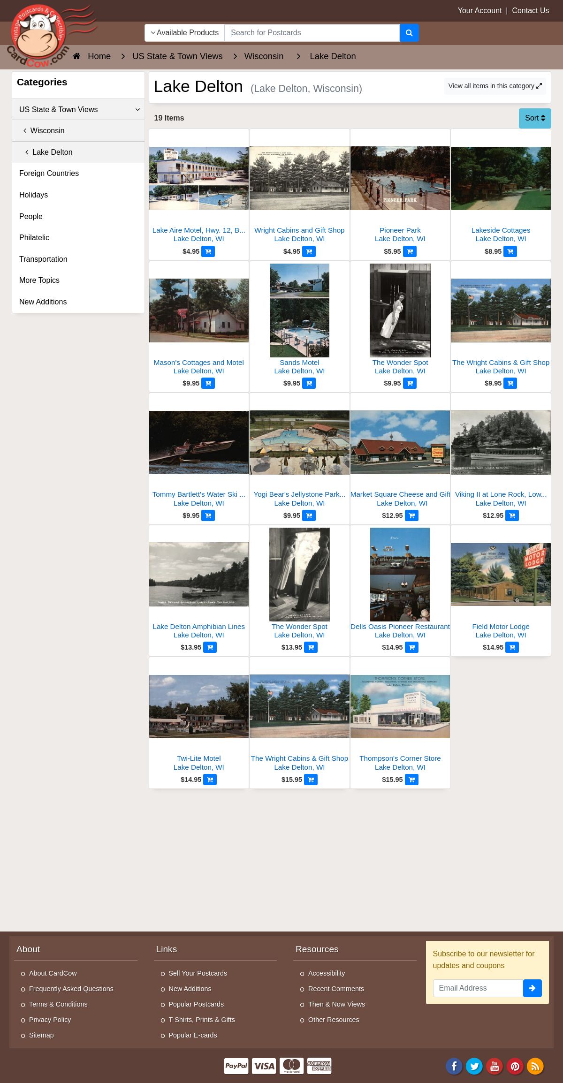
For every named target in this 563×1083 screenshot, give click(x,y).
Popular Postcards (196, 1004)
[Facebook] (454, 1065)
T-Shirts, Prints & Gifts (202, 1019)
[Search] (409, 33)
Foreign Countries (49, 173)
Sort (535, 118)
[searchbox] (312, 33)
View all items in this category (495, 86)
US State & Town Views (79, 110)
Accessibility (326, 973)
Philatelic (34, 238)
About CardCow (53, 973)
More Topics (39, 280)
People (31, 216)
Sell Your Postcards (198, 973)
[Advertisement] (350, 859)
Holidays (33, 195)
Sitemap (41, 1035)
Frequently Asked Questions (71, 988)
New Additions (43, 302)
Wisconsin (42, 131)
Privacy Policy (50, 1019)
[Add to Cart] (208, 251)
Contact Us (530, 11)
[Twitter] (474, 1065)
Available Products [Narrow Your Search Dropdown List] (185, 33)
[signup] (532, 988)
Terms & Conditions (58, 1004)
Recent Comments (336, 988)
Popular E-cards (193, 1035)
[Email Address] (478, 988)
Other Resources (333, 1019)
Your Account (480, 11)
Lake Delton (46, 152)
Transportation (43, 259)
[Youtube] (495, 1065)
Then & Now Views (336, 1004)
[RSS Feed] (535, 1065)
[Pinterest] (515, 1065)
